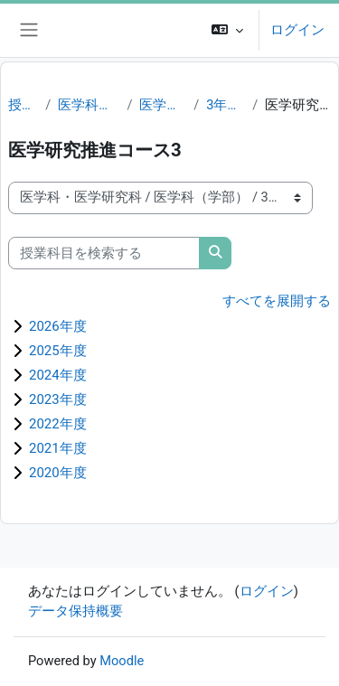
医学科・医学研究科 (88, 105)
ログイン (297, 30)
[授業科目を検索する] (104, 253)
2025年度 (58, 351)
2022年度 (58, 424)
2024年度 (58, 375)
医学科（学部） (162, 105)
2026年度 (58, 326)
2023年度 (58, 399)
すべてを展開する (276, 301)
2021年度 (58, 448)
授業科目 (23, 105)
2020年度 (58, 473)
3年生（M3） (225, 105)
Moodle (121, 661)
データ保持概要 (75, 611)
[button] (227, 30)
